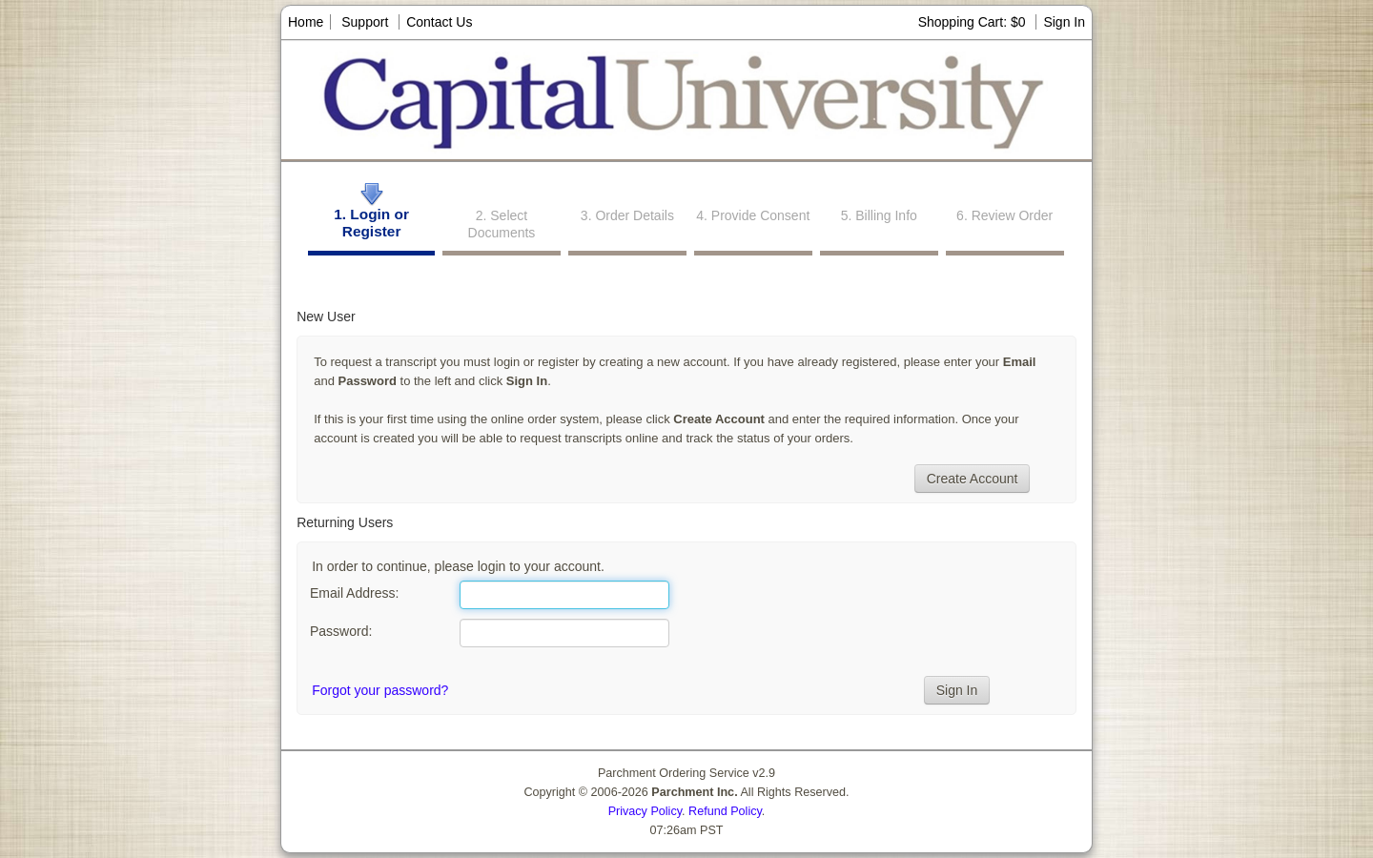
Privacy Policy (645, 811)
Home (305, 22)
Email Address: (354, 593)
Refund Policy (725, 811)
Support (364, 22)
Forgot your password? (380, 690)
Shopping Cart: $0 (974, 22)
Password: (341, 631)
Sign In (1064, 22)
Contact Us (439, 22)
